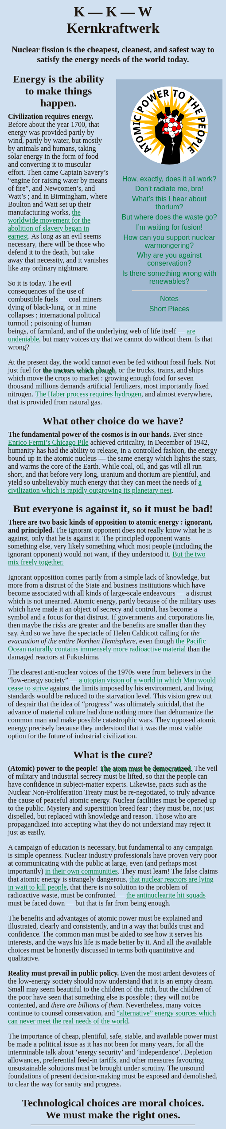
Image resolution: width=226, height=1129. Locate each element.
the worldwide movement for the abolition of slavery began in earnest (49, 224)
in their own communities (81, 871)
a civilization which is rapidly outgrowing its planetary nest (105, 486)
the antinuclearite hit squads (166, 895)
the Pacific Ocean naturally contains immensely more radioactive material (107, 645)
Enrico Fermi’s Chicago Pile (48, 442)
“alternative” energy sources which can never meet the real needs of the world (112, 1017)
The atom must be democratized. (146, 768)
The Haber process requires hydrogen (88, 394)
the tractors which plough (79, 370)
